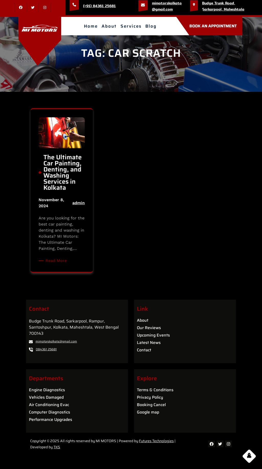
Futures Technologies (156, 441)
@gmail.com (162, 9)
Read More (59, 244)
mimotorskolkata (167, 3)
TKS (56, 447)
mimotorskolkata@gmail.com (56, 341)
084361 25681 (46, 349)
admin (73, 205)
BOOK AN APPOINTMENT (213, 26)
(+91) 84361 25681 (99, 6)
